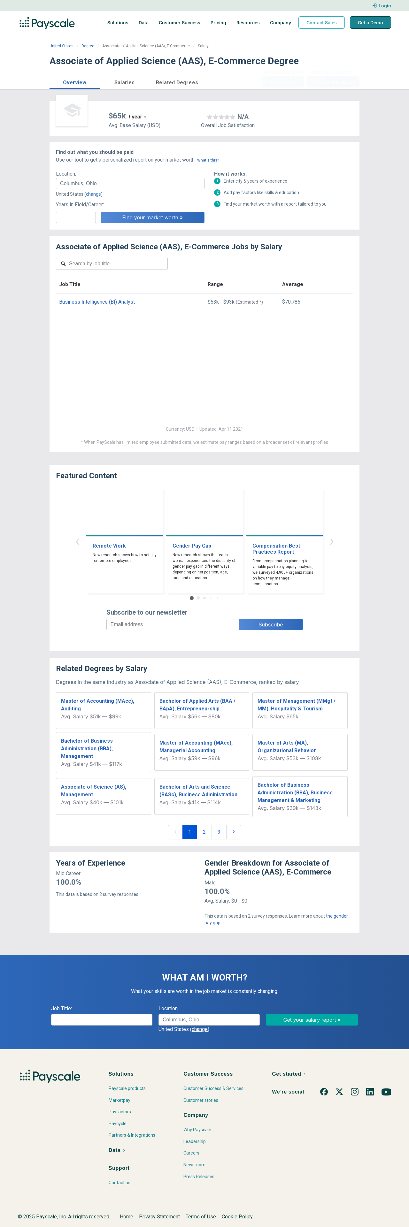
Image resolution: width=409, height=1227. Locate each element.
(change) (93, 194)
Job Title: (61, 1008)
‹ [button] (77, 541)
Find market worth (333, 82)
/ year (135, 116)
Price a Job (282, 82)
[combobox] (130, 183)
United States (61, 46)
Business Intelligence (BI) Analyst (97, 302)
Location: (66, 174)
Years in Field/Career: (80, 204)
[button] (75, 81)
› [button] (331, 541)
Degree (87, 46)
